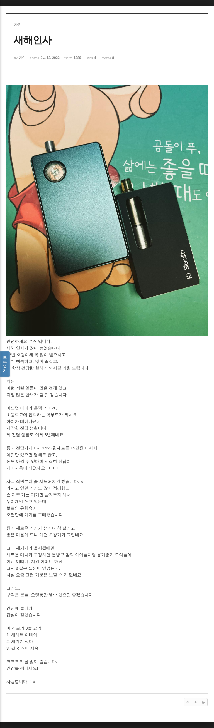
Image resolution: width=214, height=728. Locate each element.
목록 (5, 364)
